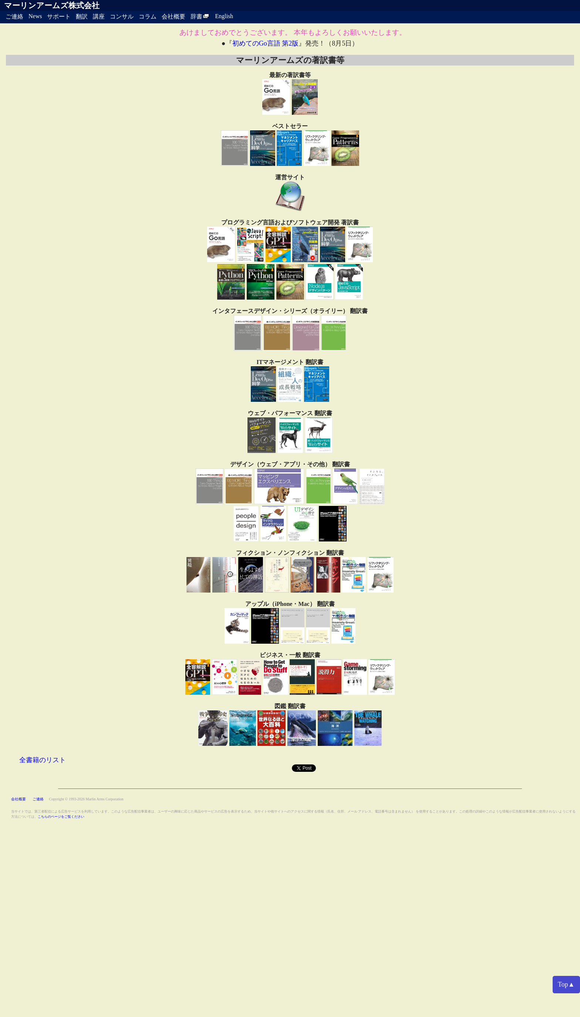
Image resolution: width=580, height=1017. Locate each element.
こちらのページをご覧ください (61, 816)
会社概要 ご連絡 (27, 799)
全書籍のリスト (42, 760)
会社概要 (173, 16)
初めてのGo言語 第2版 (265, 43)
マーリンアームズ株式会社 (52, 5)
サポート (59, 16)
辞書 (200, 16)
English (224, 16)
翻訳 (82, 16)
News (35, 16)
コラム (147, 16)
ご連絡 (14, 16)
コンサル (122, 16)
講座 (99, 16)
